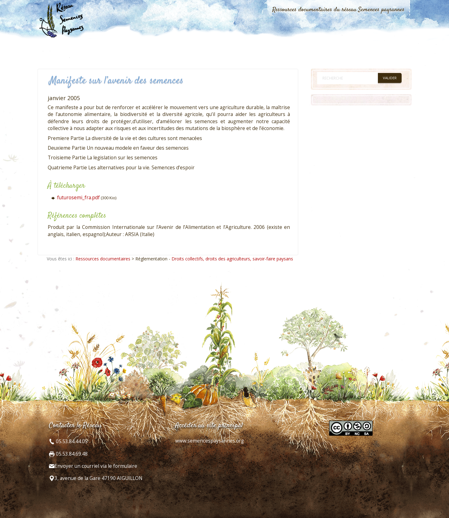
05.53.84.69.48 (71, 454)
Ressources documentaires (102, 259)
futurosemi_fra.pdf (78, 197)
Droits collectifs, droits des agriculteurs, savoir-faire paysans (232, 259)
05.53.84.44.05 (71, 441)
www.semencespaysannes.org (209, 441)
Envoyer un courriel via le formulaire (96, 466)
